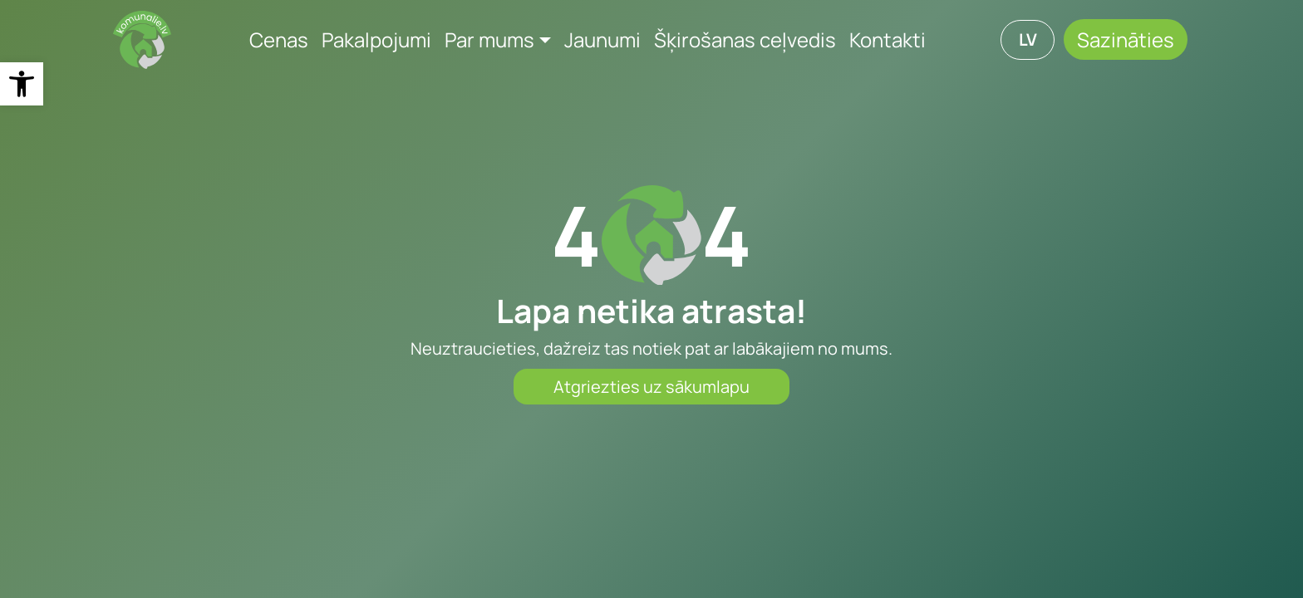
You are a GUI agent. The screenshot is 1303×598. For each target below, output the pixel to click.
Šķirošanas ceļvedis (745, 39)
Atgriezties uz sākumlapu (651, 386)
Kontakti (887, 39)
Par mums (489, 39)
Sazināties (1125, 39)
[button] (21, 83)
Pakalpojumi (376, 39)
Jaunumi (602, 39)
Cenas (278, 39)
